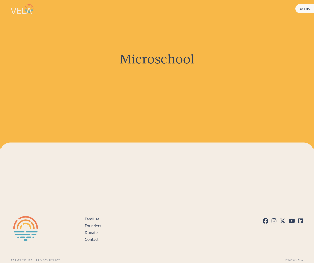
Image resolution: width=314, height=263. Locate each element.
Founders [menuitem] (93, 225)
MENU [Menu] (305, 8)
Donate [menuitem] (91, 232)
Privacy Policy (48, 260)
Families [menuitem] (92, 218)
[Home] (22, 9)
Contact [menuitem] (92, 239)
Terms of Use (21, 260)
